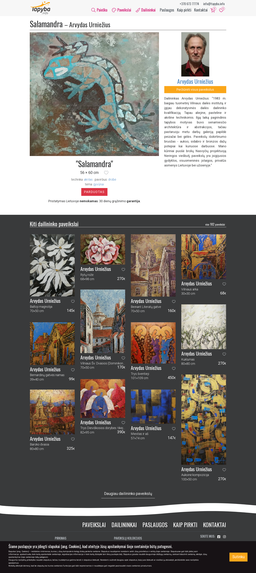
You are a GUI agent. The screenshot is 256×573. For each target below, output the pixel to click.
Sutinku (238, 557)
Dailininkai (124, 525)
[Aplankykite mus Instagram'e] (224, 538)
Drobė (112, 180)
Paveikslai (94, 525)
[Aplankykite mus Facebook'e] (219, 538)
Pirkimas (60, 539)
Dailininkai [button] (146, 10)
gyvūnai (98, 185)
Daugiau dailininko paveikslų (128, 494)
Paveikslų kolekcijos (128, 539)
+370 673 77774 (189, 3)
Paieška (99, 10)
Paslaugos (167, 10)
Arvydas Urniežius (195, 82)
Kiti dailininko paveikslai (54, 224)
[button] (106, 173)
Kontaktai (201, 10)
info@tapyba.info (214, 3)
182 (215, 225)
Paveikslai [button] (121, 10)
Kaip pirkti (184, 10)
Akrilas (88, 180)
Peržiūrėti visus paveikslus (195, 90)
